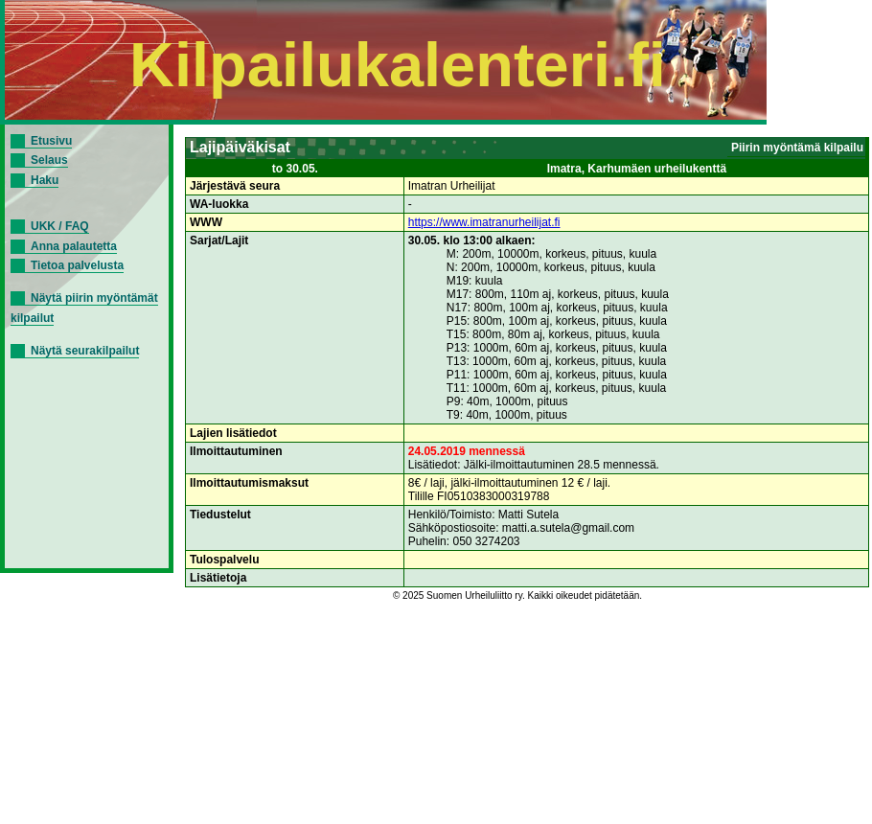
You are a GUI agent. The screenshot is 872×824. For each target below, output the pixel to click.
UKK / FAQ (60, 226)
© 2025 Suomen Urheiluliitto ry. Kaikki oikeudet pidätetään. (517, 595)
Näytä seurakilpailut (85, 350)
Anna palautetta (74, 246)
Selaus (49, 160)
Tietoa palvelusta (77, 265)
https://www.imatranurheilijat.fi (484, 222)
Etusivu (51, 141)
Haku (44, 180)
